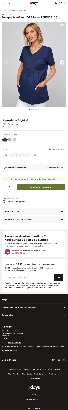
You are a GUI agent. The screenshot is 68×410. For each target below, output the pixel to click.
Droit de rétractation (34, 399)
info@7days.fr (14, 342)
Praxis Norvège (54, 374)
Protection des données (34, 404)
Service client (7, 315)
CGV (34, 395)
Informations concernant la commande (19, 307)
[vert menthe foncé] (9, 139)
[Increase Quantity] (14, 187)
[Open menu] (3, 3)
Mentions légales (34, 408)
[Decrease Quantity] (5, 187)
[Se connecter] (56, 3)
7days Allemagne (15, 369)
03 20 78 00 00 (18, 253)
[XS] (6, 155)
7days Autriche (29, 369)
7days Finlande (34, 378)
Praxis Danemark (40, 374)
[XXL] (34, 155)
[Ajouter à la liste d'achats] (62, 25)
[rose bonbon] (14, 139)
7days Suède (27, 374)
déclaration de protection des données (36, 285)
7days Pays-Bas (14, 374)
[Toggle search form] (9, 3)
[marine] (5, 139)
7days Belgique (54, 369)
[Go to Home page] (34, 3)
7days (4, 299)
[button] (6, 62)
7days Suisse (41, 369)
